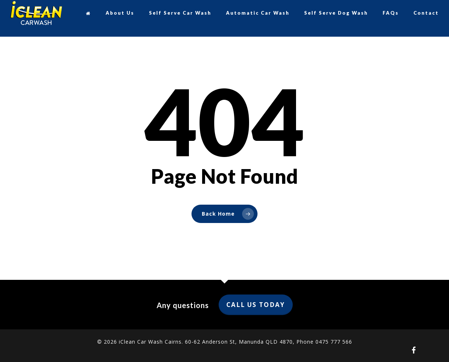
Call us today (255, 304)
